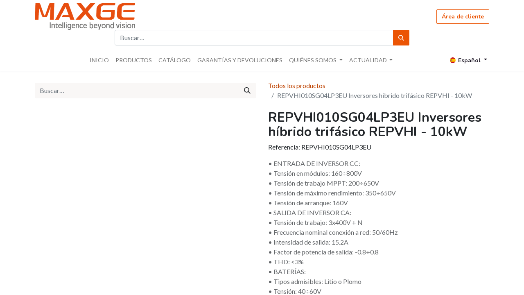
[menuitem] (99, 60)
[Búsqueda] (401, 37)
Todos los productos (296, 85)
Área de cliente (463, 16)
